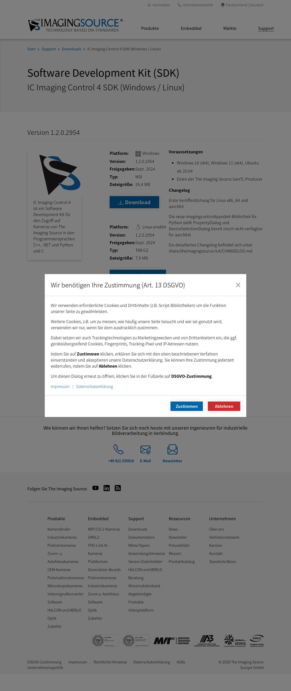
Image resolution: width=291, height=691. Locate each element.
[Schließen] (238, 285)
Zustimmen (187, 406)
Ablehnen (224, 406)
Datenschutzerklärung (94, 386)
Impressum (60, 386)
